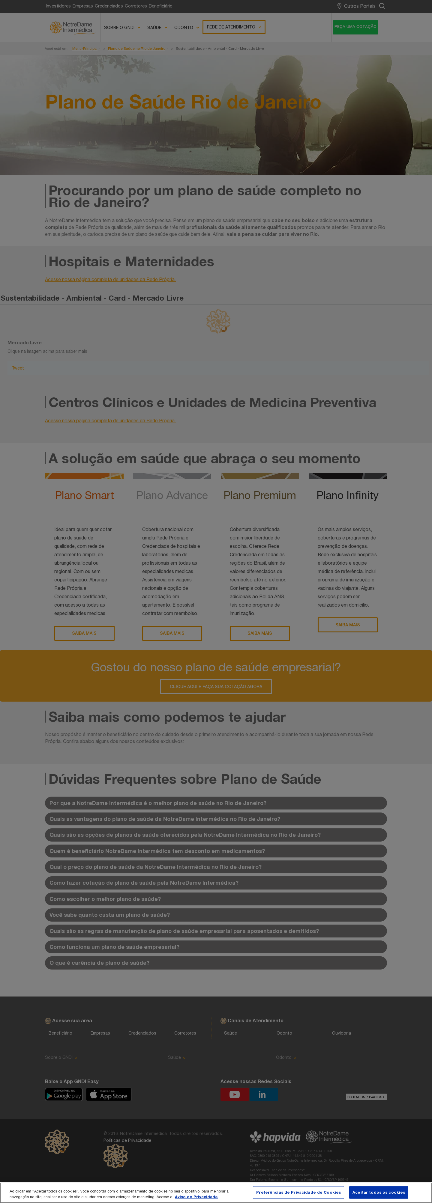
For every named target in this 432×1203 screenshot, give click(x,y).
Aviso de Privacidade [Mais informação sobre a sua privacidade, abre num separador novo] (196, 1196)
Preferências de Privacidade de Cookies (298, 1192)
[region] (216, 1192)
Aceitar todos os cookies (378, 1192)
